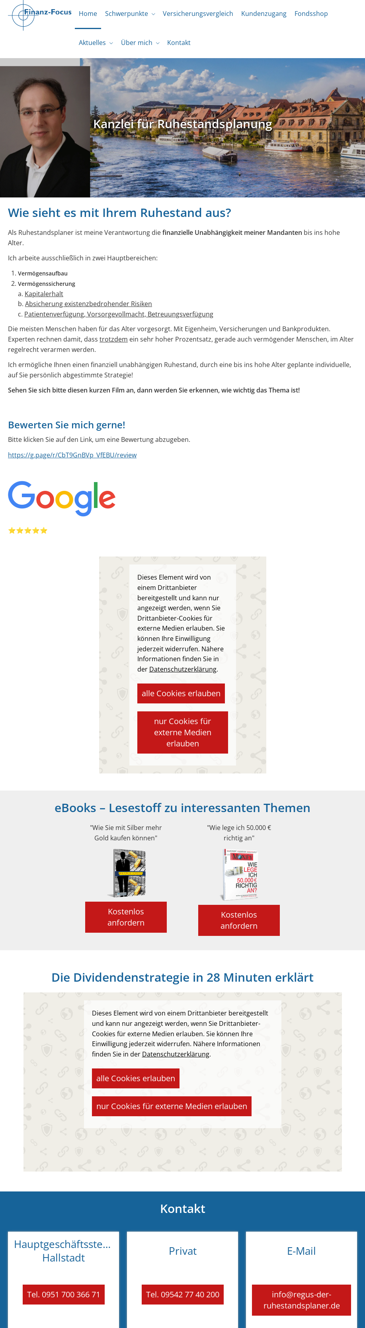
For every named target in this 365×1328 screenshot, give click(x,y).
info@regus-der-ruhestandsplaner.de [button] (301, 1261)
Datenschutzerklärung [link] (183, 674)
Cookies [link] (292, 1314)
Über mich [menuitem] (133, 47)
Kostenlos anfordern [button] (125, 890)
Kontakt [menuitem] (173, 47)
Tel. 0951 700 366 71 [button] (64, 1257)
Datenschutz (173, 1314)
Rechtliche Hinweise (125, 1314)
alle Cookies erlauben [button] (172, 696)
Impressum (78, 1314)
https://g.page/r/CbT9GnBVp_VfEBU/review (72, 460)
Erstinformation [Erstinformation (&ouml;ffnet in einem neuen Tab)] (215, 1314)
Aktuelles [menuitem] (91, 47)
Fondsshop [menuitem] (301, 15)
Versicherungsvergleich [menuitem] (192, 15)
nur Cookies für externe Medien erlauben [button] (184, 723)
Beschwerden (259, 1314)
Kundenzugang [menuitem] (256, 15)
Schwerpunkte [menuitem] (122, 15)
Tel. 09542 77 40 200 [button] (183, 1257)
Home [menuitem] (87, 15)
